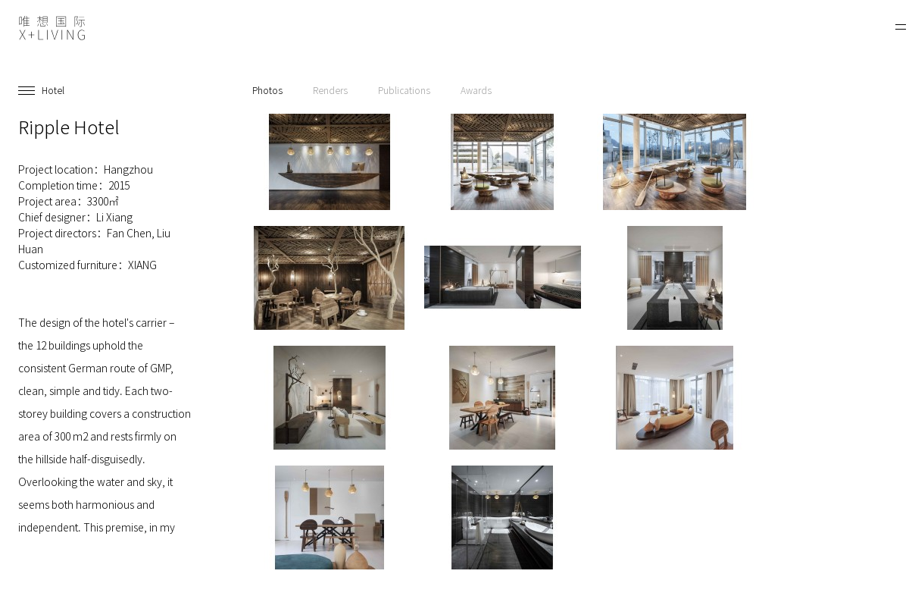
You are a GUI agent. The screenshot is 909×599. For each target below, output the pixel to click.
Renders (330, 90)
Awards (476, 90)
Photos (267, 90)
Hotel (53, 90)
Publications (404, 90)
